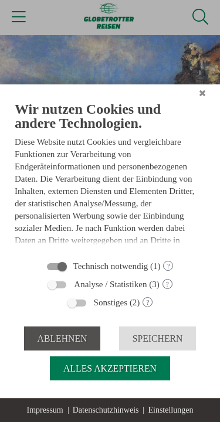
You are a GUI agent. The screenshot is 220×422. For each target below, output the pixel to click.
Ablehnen (62, 338)
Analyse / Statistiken (110, 284)
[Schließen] (202, 93)
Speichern (158, 338)
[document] (110, 176)
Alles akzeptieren (110, 368)
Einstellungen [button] (170, 410)
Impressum (45, 410)
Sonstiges (111, 302)
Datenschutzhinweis (106, 410)
